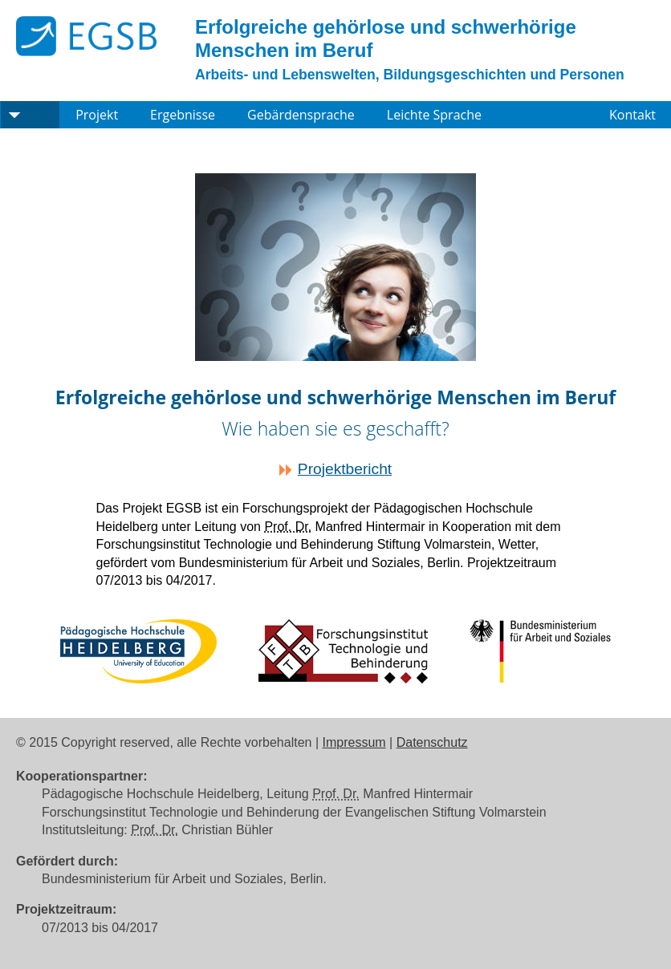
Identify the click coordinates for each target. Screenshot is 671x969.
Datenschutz (432, 742)
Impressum (354, 742)
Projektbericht (345, 468)
